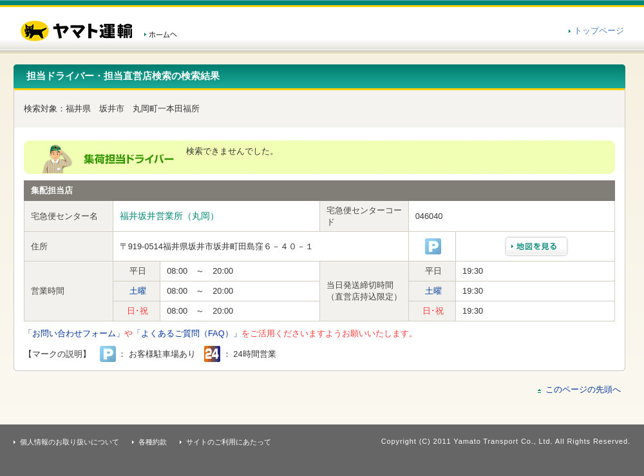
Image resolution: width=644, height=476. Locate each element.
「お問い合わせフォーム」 (74, 333)
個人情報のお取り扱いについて (69, 442)
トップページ (599, 30)
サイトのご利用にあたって (228, 442)
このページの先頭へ (583, 389)
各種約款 (152, 442)
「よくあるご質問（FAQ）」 (187, 333)
